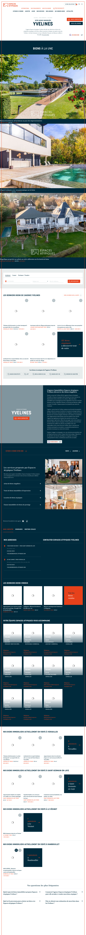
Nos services (40, 11)
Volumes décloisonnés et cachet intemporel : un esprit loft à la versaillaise (11, 757)
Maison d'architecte (15, 374)
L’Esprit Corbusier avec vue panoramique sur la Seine (17, 190)
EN (82, 4)
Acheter (27, 11)
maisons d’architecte (61, 411)
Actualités (70, 11)
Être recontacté (59, 8)
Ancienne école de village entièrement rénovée (42, 325)
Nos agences (49, 11)
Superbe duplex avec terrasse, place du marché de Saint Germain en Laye (33, 796)
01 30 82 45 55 (11, 551)
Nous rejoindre (46, 8)
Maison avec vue (56, 374)
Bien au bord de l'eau (40, 374)
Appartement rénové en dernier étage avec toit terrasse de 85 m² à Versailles (53, 757)
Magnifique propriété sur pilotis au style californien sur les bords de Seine (24, 259)
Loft (27, 374)
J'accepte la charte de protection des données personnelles (44, 931)
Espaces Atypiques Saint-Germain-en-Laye (63, 397)
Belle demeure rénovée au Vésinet (12, 833)
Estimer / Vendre (23, 275)
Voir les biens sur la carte (71, 295)
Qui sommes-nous (60, 11)
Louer (33, 11)
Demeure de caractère (72, 374)
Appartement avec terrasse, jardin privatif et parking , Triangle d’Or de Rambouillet (12, 608)
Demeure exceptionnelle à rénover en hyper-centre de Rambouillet (12, 870)
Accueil (36, 17)
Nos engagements (36, 8)
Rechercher (75, 281)
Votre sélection (71, 4)
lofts (50, 413)
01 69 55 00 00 (11, 564)
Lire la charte (43, 934)
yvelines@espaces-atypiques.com (16, 553)
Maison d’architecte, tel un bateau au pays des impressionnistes (21, 121)
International (25, 8)
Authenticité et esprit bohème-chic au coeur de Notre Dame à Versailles (32, 757)
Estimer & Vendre (18, 11)
